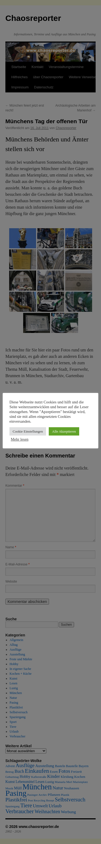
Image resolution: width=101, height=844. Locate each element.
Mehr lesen (20, 439)
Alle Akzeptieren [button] (64, 431)
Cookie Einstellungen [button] (28, 431)
